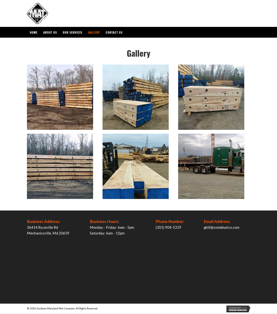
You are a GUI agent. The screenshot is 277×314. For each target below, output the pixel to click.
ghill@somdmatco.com (221, 228)
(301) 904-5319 (168, 228)
